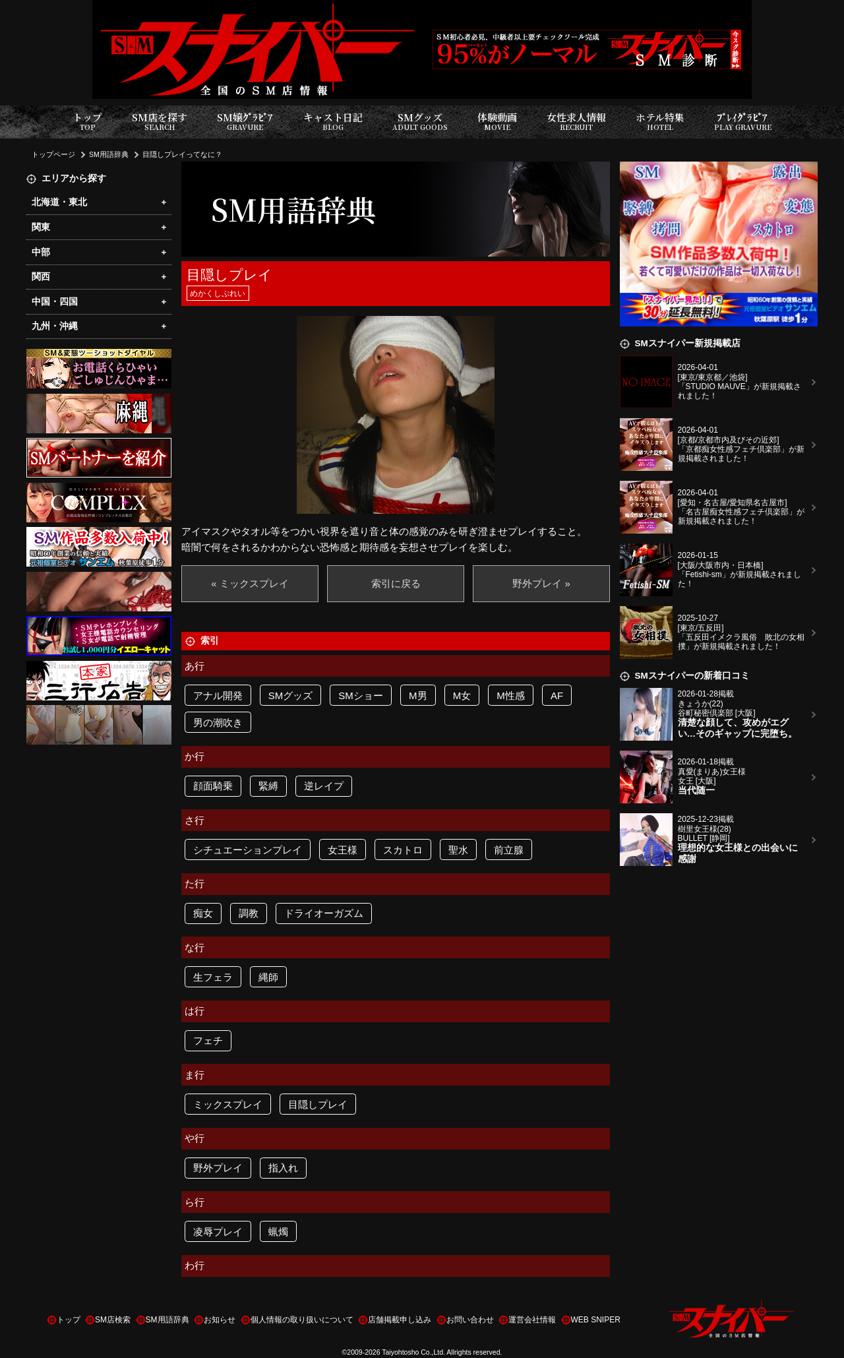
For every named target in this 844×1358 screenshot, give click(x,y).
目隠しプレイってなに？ (182, 154)
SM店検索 (113, 1319)
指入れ (283, 1167)
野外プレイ (218, 1167)
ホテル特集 (660, 121)
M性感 (511, 695)
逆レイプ (324, 785)
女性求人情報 (576, 121)
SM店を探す (159, 121)
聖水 (458, 849)
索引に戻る (396, 583)
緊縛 (268, 785)
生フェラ (213, 977)
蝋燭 (278, 1231)
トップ (87, 121)
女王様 (342, 849)
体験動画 (497, 121)
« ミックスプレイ (250, 583)
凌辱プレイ (218, 1231)
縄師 (268, 977)
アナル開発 (218, 695)
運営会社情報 (532, 1319)
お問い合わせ (470, 1319)
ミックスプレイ (227, 1104)
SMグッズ (420, 121)
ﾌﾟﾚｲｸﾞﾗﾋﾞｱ (742, 121)
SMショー (360, 695)
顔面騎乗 (213, 785)
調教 (248, 913)
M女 (462, 695)
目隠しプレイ (317, 1104)
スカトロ (403, 849)
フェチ (208, 1040)
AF (557, 695)
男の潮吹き (218, 722)
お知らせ (219, 1319)
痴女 (203, 913)
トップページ (53, 154)
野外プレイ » (541, 583)
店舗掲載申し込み (399, 1319)
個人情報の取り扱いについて (302, 1319)
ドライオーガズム (323, 913)
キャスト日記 (333, 121)
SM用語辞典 (109, 154)
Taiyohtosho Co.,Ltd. (413, 1352)
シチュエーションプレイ (247, 849)
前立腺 (509, 849)
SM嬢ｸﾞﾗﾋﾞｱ (245, 121)
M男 (418, 695)
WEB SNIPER (595, 1319)
